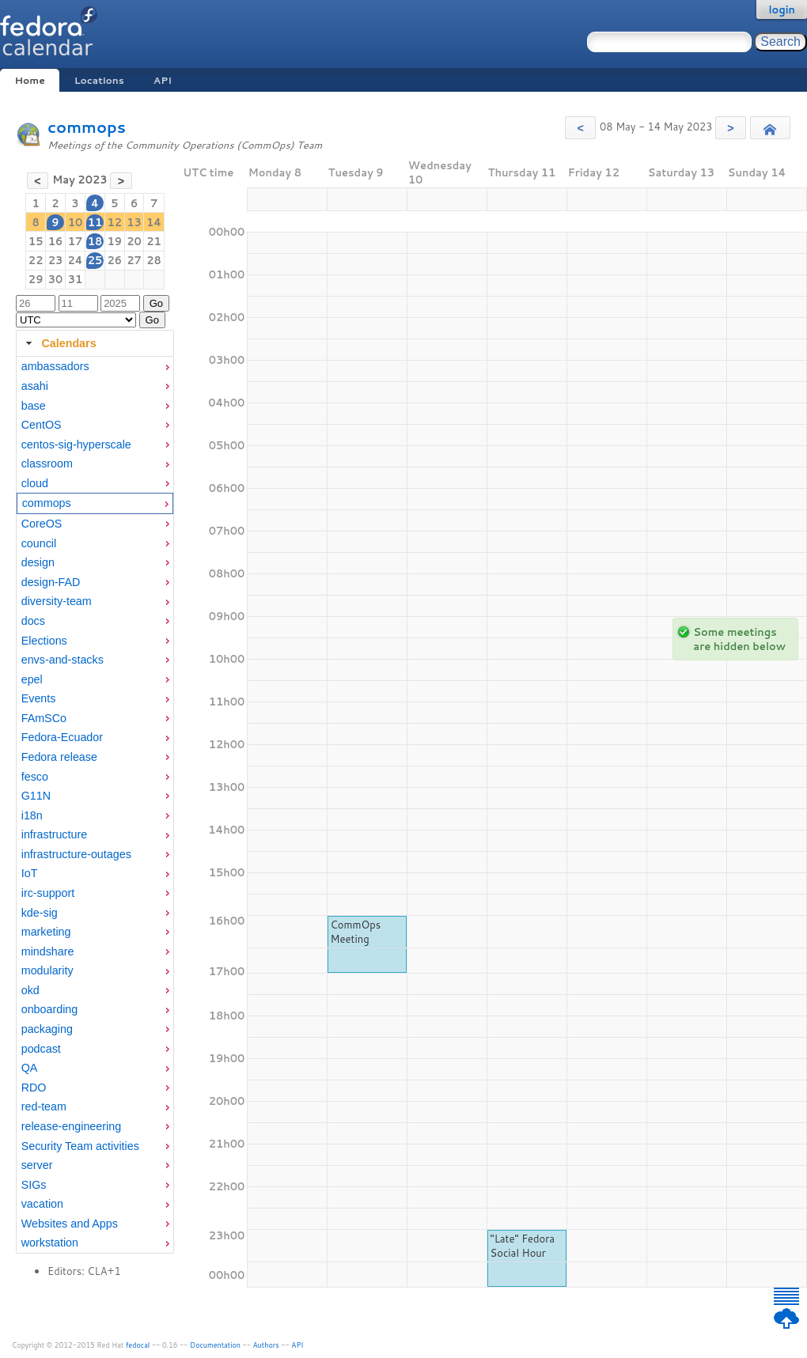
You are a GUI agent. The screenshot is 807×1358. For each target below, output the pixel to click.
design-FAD (51, 582)
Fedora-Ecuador (62, 737)
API (162, 80)
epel (32, 679)
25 (95, 260)
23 (55, 260)
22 (36, 260)
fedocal (138, 1345)
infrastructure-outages (76, 854)
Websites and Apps (69, 1223)
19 (114, 241)
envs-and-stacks (62, 659)
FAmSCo (43, 718)
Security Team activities (80, 1146)
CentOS (41, 424)
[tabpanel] (95, 805)
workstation (49, 1242)
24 (74, 260)
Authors (266, 1345)
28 (153, 260)
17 (75, 241)
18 (95, 241)
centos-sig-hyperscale (76, 444)
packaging (47, 1029)
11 (95, 222)
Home (29, 80)
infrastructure (54, 834)
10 (75, 222)
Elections (44, 640)
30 (55, 279)
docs (33, 621)
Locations (99, 80)
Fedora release (59, 757)
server (37, 1165)
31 (75, 279)
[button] (580, 127)
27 (134, 260)
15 (36, 241)
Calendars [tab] (59, 343)
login (781, 9)
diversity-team (56, 601)
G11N (36, 795)
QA (29, 1067)
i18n (32, 815)
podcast (41, 1048)
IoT (29, 873)
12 (114, 222)
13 (134, 222)
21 (153, 241)
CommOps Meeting (356, 931)
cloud (34, 483)
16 (55, 241)
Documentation (215, 1345)
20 (134, 241)
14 (153, 222)
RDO (34, 1087)
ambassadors (55, 366)
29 (36, 279)
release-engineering (71, 1126)
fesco (34, 776)
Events (38, 698)
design (38, 562)
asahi (34, 386)
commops (86, 127)
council (39, 543)
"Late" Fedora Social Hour (523, 1245)
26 (114, 260)
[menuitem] (95, 366)
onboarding (49, 1009)
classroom (47, 463)
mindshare (47, 951)
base (33, 405)
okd (30, 990)
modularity (47, 970)
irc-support (48, 893)
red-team (43, 1106)
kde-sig (39, 912)
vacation (42, 1203)
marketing (46, 931)
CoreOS (42, 523)
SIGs (34, 1184)
